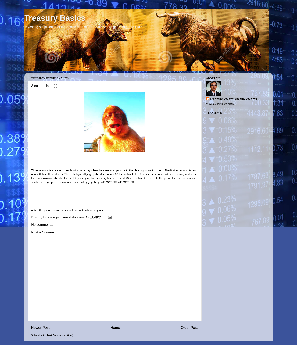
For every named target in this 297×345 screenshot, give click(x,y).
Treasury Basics (54, 18)
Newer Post (40, 327)
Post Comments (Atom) (60, 335)
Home (115, 327)
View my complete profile (220, 103)
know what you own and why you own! (233, 98)
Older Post (189, 327)
